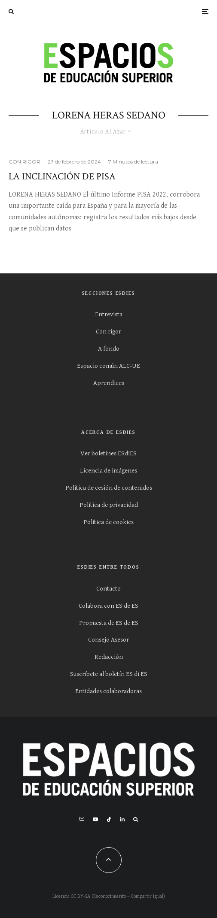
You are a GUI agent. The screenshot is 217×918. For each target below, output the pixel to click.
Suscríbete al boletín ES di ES (108, 674)
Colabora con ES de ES (108, 605)
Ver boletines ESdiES (108, 453)
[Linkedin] (122, 819)
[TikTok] (109, 819)
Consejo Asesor (108, 639)
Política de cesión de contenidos (108, 487)
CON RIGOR (24, 161)
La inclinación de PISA (62, 176)
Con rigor (108, 331)
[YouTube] (95, 819)
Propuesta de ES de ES (108, 623)
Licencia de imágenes (108, 470)
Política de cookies (108, 522)
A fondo (108, 348)
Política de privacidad (108, 505)
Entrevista (108, 314)
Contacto (108, 588)
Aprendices (108, 383)
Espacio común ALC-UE (108, 366)
